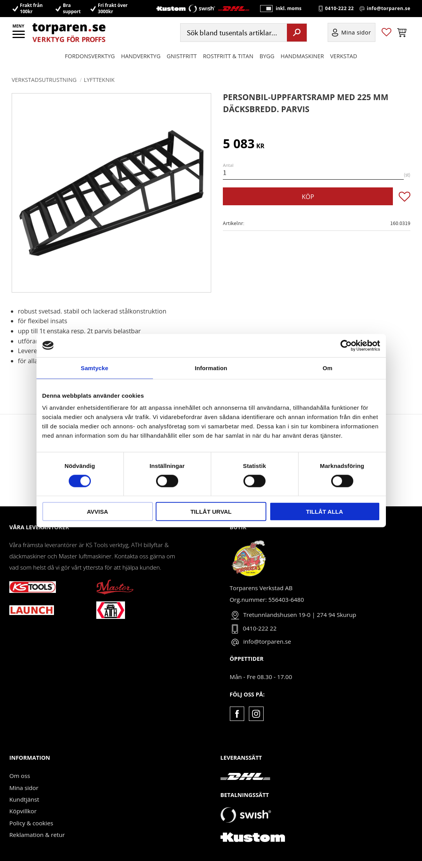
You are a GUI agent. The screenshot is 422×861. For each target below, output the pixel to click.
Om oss (19, 776)
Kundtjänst (24, 799)
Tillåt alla (324, 511)
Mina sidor (23, 788)
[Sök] (297, 33)
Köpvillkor (22, 811)
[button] (19, 37)
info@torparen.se (388, 8)
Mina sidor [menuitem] (356, 33)
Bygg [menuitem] (267, 56)
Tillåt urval (210, 511)
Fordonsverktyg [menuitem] (90, 56)
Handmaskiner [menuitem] (302, 56)
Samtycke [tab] (94, 367)
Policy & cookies (31, 823)
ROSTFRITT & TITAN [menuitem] (228, 56)
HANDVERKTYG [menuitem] (141, 56)
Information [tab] (211, 367)
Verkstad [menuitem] (343, 56)
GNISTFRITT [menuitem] (181, 56)
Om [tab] (327, 367)
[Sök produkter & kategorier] (233, 33)
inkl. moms (287, 8)
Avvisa (97, 511)
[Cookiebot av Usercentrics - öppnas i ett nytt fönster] (346, 345)
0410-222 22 (339, 8)
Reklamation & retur (37, 834)
